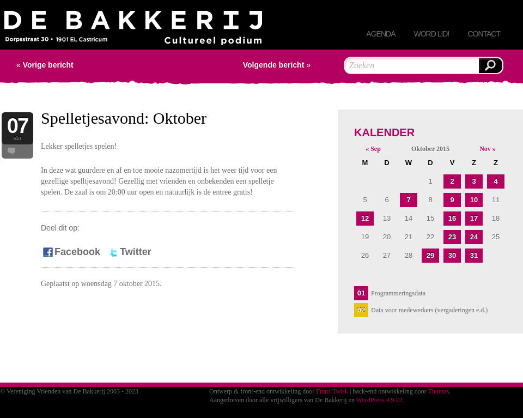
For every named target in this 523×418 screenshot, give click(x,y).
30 (452, 255)
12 (365, 218)
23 (452, 237)
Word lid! (431, 33)
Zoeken (490, 65)
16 (452, 218)
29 (430, 255)
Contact (483, 33)
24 (474, 237)
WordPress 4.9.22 (379, 400)
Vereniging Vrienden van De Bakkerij (133, 30)
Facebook (70, 251)
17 (474, 218)
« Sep (373, 149)
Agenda (380, 33)
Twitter (129, 251)
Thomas (438, 391)
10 (474, 200)
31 (474, 255)
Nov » (487, 149)
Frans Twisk (332, 391)
